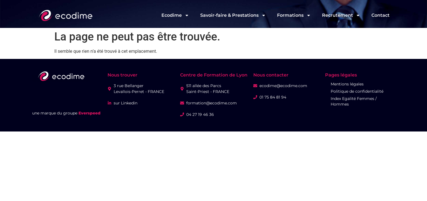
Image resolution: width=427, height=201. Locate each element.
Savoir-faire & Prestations (233, 15)
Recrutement (341, 15)
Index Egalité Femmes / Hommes (354, 101)
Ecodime (175, 15)
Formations (294, 15)
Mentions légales (347, 84)
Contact (380, 15)
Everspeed (89, 113)
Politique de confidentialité (357, 91)
